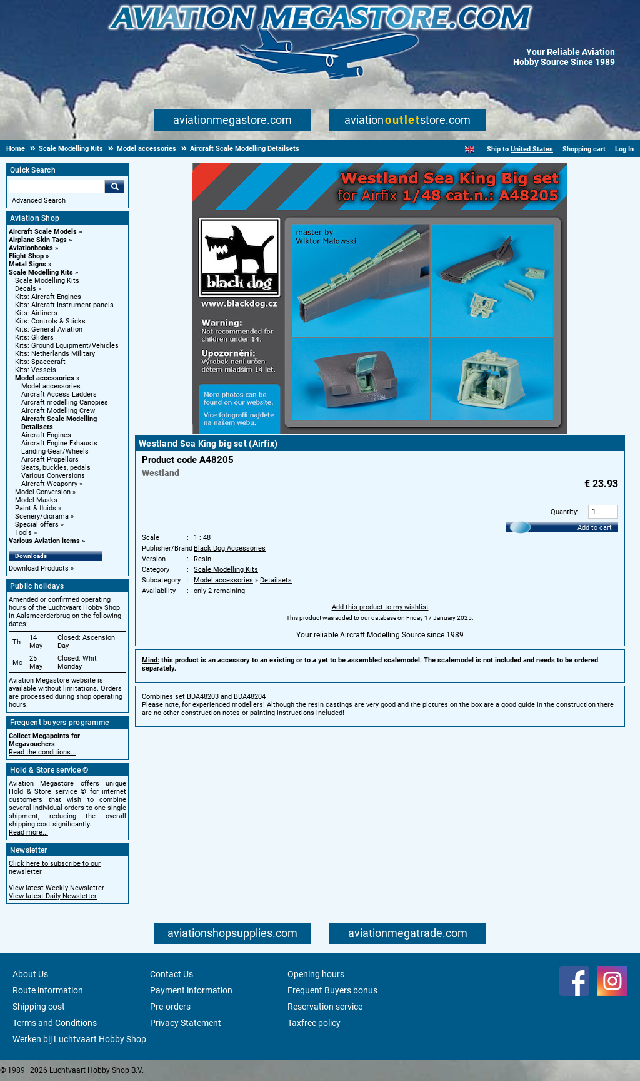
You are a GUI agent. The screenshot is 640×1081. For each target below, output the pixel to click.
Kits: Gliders (34, 337)
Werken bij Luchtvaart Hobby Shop (79, 1039)
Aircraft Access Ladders (59, 394)
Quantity (564, 512)
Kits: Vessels (35, 370)
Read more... (28, 832)
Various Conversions (53, 476)
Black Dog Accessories (230, 548)
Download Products (39, 568)
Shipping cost (38, 1007)
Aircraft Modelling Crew (58, 411)
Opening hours (316, 974)
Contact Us (171, 974)
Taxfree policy (314, 1023)
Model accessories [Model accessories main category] (51, 386)
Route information (47, 990)
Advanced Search (39, 200)
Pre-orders (170, 1007)
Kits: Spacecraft (40, 362)
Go (114, 186)
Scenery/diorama (42, 516)
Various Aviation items (44, 541)
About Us (30, 974)
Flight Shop (26, 256)
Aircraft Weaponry (49, 484)
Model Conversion (43, 492)
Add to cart (595, 528)
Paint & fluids (35, 508)
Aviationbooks (31, 248)
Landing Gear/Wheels (55, 451)
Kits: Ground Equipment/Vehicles (67, 346)
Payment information (191, 990)
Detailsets (276, 580)
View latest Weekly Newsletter (56, 888)
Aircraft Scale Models (43, 232)
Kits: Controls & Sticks (50, 321)
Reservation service (325, 1007)
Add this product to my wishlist (380, 607)
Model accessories (44, 378)
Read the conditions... (42, 752)
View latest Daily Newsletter (53, 896)
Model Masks (36, 500)
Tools (23, 533)
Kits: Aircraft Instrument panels (64, 305)
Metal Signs (27, 264)
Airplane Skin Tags (38, 240)
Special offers (37, 524)
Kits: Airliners (36, 313)
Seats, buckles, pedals (56, 468)
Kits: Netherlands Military (55, 354)
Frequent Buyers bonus (333, 990)
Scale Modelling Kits (41, 272)
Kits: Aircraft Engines (48, 297)
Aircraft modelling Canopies (64, 402)
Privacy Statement (185, 1023)
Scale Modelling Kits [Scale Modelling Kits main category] (47, 281)
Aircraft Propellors (50, 459)
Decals (25, 289)
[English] (469, 149)
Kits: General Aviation (48, 329)
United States (532, 149)
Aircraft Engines (46, 435)
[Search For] (57, 186)
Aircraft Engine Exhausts (59, 443)
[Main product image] (380, 431)
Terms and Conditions (54, 1023)
